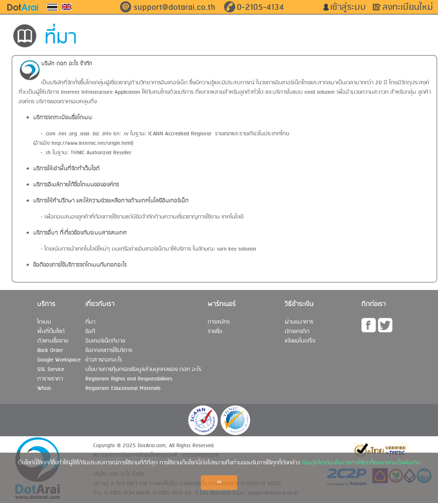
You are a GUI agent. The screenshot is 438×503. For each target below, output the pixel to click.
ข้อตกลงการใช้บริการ (108, 350)
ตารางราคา (50, 379)
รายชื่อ (215, 331)
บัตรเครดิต (297, 331)
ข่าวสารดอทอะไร (103, 360)
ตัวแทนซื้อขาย (52, 341)
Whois (44, 388)
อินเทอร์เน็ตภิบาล (105, 341)
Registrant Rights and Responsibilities (128, 379)
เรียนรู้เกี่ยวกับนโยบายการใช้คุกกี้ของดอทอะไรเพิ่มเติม (360, 463)
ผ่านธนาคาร (299, 322)
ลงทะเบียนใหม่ (410, 7)
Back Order (50, 350)
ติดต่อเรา (373, 304)
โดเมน (44, 322)
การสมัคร (219, 322)
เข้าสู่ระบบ (350, 7)
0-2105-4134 (260, 7)
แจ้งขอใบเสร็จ (300, 341)
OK (219, 482)
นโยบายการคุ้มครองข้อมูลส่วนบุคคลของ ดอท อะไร (143, 369)
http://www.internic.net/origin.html (91, 143)
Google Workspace (59, 360)
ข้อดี (90, 331)
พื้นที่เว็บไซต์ (51, 331)
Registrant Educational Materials (123, 388)
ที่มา (90, 322)
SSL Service (50, 369)
